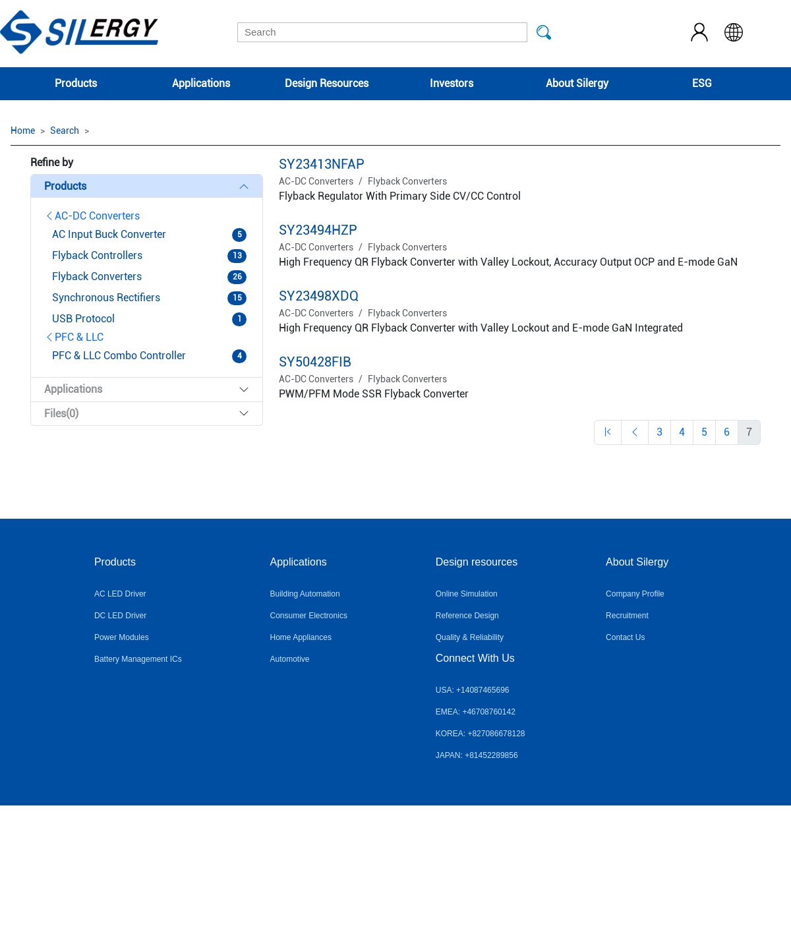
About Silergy (577, 83)
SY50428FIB (315, 362)
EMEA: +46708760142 (475, 711)
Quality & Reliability (470, 637)
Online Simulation (467, 593)
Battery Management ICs (138, 659)
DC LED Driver (120, 615)
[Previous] (608, 432)
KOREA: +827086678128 (480, 733)
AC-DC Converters (92, 216)
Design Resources (326, 83)
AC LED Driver (120, 593)
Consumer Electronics (308, 615)
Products (76, 83)
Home (23, 130)
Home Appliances (301, 637)
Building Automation (305, 593)
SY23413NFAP (322, 164)
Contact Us (625, 637)
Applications (201, 83)
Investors (451, 83)
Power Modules (121, 637)
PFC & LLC (73, 337)
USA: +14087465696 (473, 690)
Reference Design (467, 615)
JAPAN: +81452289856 (477, 755)
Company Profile (635, 593)
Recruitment (627, 615)
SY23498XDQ (319, 296)
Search (64, 130)
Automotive (290, 659)
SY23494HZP (318, 230)
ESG (702, 83)
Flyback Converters (407, 181)
